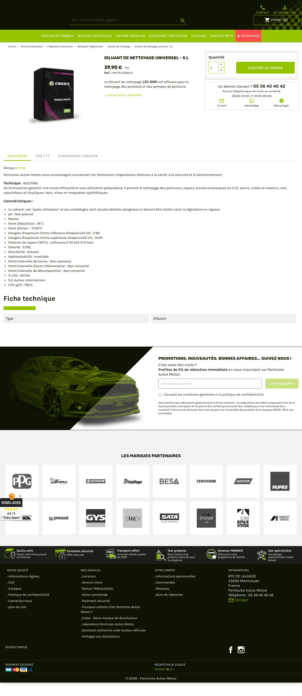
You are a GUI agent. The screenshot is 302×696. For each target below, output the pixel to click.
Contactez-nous (20, 614)
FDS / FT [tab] (43, 169)
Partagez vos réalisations (100, 650)
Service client (91, 596)
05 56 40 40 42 (269, 99)
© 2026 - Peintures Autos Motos (151, 692)
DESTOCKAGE (248, 49)
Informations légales (23, 590)
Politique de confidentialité (28, 608)
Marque (9, 181)
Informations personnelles (175, 590)
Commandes (165, 596)
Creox (20, 181)
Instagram (241, 663)
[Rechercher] (146, 33)
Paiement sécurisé (95, 614)
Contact (262, 10)
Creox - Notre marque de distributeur (109, 632)
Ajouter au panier (265, 81)
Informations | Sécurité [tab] (77, 169)
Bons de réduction (169, 608)
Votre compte (165, 583)
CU (172, 682)
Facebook (230, 663)
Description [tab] (17, 169)
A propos (14, 602)
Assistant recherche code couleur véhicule (113, 644)
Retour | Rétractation (97, 602)
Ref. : (108, 86)
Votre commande (94, 608)
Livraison (88, 590)
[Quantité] (213, 81)
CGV (11, 596)
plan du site (17, 620)
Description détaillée (123, 108)
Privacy (160, 682)
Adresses (162, 602)
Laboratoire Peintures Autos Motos (107, 638)
